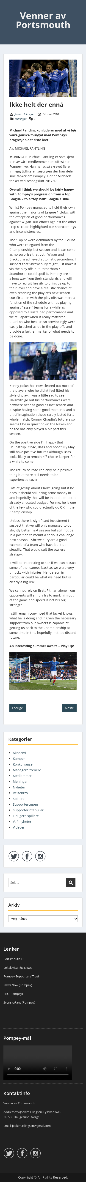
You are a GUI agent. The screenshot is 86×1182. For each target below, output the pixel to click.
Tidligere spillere (26, 816)
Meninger (21, 119)
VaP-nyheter (22, 821)
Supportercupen (25, 804)
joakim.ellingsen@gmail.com (31, 1126)
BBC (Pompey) (13, 994)
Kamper (19, 758)
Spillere (19, 798)
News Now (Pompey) (17, 985)
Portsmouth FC (13, 959)
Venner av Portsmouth (43, 20)
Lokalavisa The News (17, 968)
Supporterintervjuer (28, 810)
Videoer (19, 827)
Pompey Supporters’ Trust (21, 976)
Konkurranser (23, 764)
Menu (8, 8)
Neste (69, 708)
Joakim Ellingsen (25, 114)
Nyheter (19, 787)
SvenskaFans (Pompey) (19, 1002)
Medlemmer (22, 776)
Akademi (19, 753)
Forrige (17, 708)
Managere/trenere (27, 770)
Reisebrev (20, 793)
